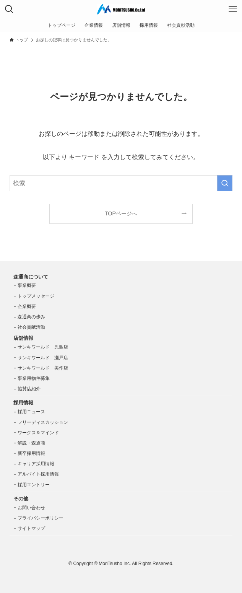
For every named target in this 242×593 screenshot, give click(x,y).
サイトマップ (31, 528)
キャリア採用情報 (36, 463)
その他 (20, 499)
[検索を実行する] (224, 183)
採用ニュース (31, 411)
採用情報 (23, 403)
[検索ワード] (121, 183)
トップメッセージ (36, 296)
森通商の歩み (31, 316)
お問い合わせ (31, 507)
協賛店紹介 (29, 388)
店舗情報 (23, 338)
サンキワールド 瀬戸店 (43, 357)
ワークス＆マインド (38, 432)
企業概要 (27, 306)
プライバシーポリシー (40, 518)
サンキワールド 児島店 (43, 347)
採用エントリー (34, 484)
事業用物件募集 (34, 378)
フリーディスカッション (43, 422)
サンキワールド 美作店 (43, 368)
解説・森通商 (31, 443)
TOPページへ (121, 213)
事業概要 (27, 285)
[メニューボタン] (233, 9)
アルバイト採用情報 (38, 474)
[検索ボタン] (9, 9)
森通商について (30, 277)
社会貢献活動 (31, 327)
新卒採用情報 (31, 453)
